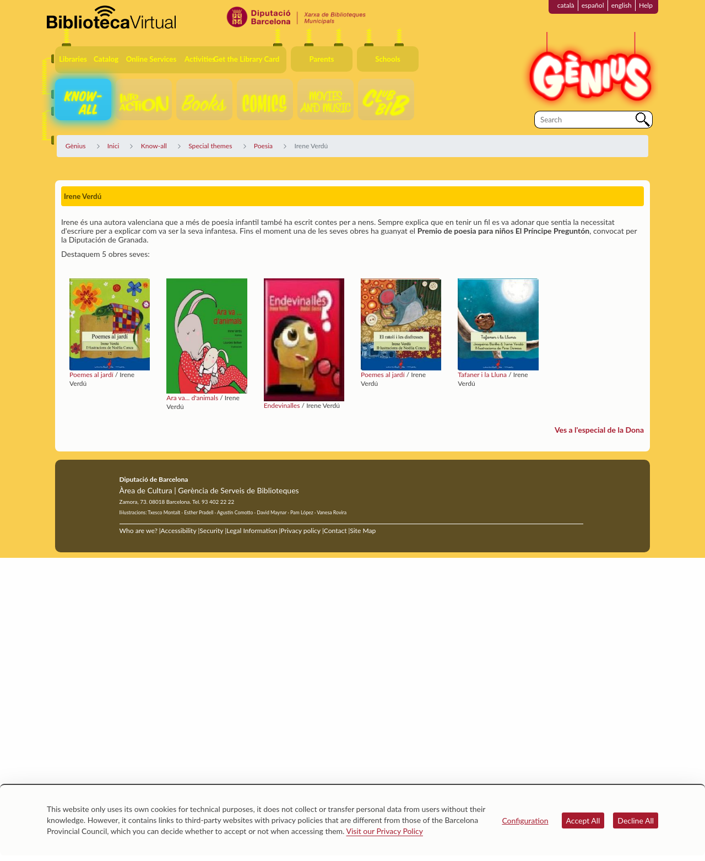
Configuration (525, 820)
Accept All (583, 820)
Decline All (635, 820)
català (565, 5)
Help (646, 5)
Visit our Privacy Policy (384, 831)
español (593, 5)
